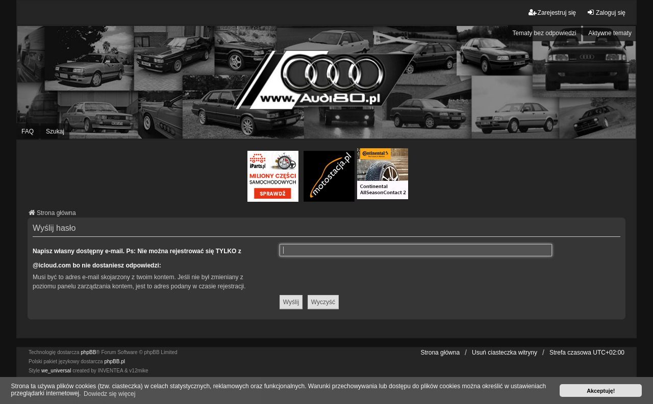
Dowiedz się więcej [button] (109, 393)
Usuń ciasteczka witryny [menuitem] (504, 352)
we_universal (56, 370)
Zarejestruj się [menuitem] (552, 12)
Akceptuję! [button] (601, 391)
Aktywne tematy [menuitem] (610, 33)
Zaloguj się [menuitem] (606, 12)
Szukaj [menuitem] (55, 131)
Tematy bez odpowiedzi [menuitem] (544, 33)
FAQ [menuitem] (27, 131)
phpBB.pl (114, 361)
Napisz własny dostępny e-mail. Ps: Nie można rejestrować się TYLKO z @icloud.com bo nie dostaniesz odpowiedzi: (137, 258)
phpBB (88, 352)
